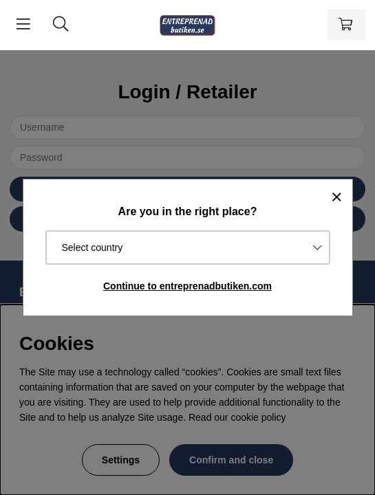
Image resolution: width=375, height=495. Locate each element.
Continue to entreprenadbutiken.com (187, 286)
